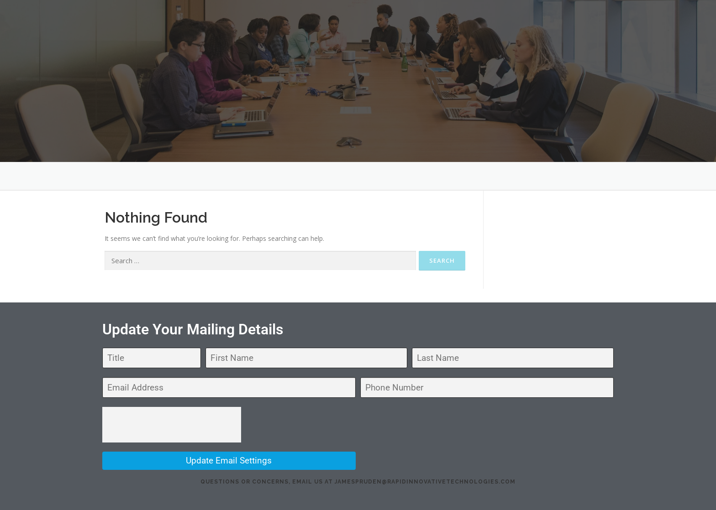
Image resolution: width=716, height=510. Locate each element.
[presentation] (171, 424)
